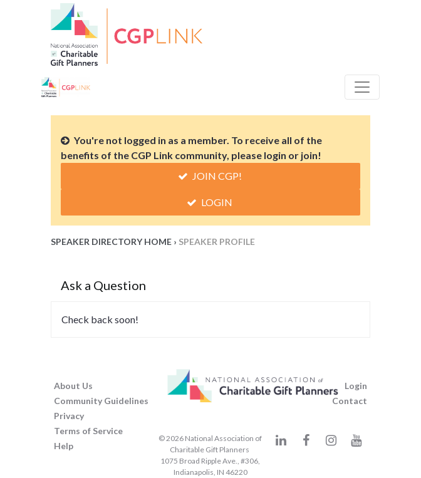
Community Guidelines (101, 400)
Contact (349, 400)
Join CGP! (211, 176)
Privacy (69, 415)
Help (63, 445)
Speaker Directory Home (111, 241)
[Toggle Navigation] (362, 87)
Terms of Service (88, 430)
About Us (73, 385)
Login (210, 202)
